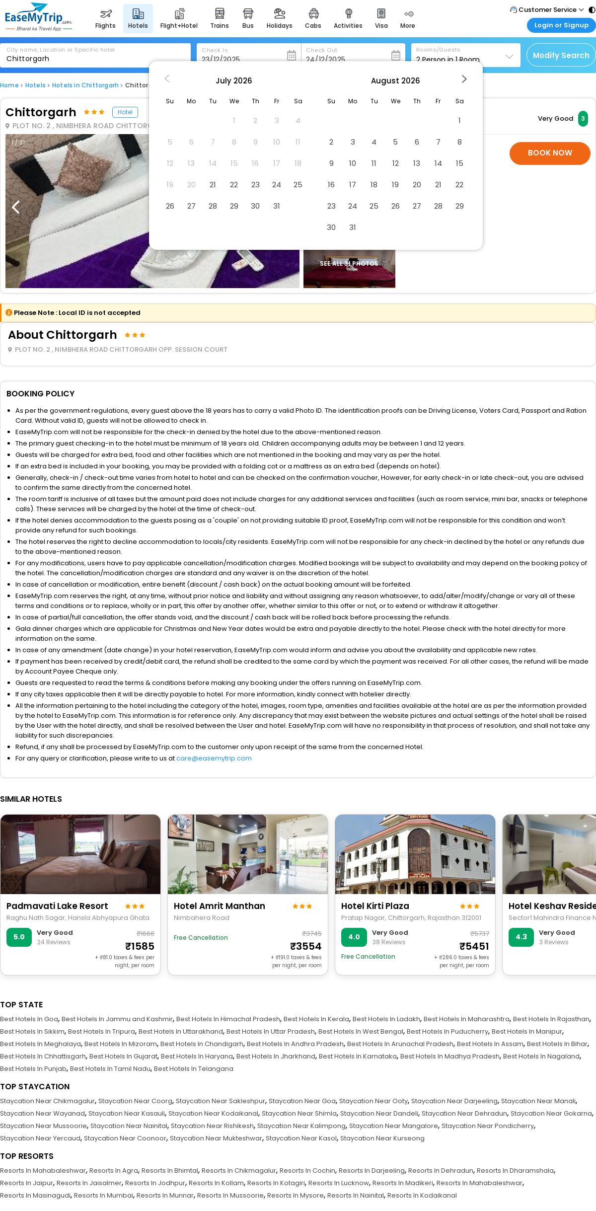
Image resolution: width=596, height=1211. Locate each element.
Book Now (550, 153)
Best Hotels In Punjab (33, 1068)
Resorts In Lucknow (338, 1183)
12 (395, 163)
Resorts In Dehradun (440, 1170)
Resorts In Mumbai (103, 1195)
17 (352, 184)
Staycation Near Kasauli (126, 1113)
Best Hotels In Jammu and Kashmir (117, 1019)
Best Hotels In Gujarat (123, 1056)
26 (170, 206)
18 (374, 184)
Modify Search (561, 55)
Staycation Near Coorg (135, 1101)
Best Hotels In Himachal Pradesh (228, 1019)
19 (395, 184)
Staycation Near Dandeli (379, 1113)
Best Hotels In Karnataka (358, 1056)
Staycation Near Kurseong (382, 1138)
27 (191, 206)
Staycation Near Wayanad (42, 1113)
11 (374, 163)
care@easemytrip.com (214, 758)
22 (234, 184)
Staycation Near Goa (302, 1101)
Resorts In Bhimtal (170, 1170)
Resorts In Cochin (307, 1170)
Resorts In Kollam (216, 1183)
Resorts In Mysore (295, 1195)
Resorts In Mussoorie (230, 1195)
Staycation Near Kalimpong (301, 1126)
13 (416, 163)
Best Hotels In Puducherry (447, 1031)
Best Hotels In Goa (29, 1019)
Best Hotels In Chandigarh (201, 1044)
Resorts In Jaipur (26, 1183)
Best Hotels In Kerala (316, 1019)
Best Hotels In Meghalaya (40, 1044)
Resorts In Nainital (355, 1195)
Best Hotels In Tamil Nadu (110, 1068)
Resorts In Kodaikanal (422, 1195)
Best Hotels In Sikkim (32, 1031)
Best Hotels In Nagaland (541, 1056)
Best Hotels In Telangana (193, 1068)
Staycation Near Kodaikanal (213, 1113)
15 (459, 163)
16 (331, 184)
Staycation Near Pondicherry (488, 1126)
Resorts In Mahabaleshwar (43, 1170)
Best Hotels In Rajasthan (551, 1019)
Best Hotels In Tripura (101, 1031)
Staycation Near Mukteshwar (216, 1138)
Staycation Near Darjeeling (454, 1101)
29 (234, 206)
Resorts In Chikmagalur (239, 1170)
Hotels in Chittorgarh (85, 85)
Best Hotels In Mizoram (120, 1044)
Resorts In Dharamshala (515, 1170)
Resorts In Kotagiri (276, 1183)
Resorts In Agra (113, 1170)
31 (276, 206)
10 (352, 163)
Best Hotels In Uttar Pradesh (270, 1031)
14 (438, 163)
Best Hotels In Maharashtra (467, 1019)
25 (298, 184)
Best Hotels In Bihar (557, 1044)
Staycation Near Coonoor (125, 1138)
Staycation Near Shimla (299, 1113)
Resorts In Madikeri (402, 1183)
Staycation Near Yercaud (40, 1138)
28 (213, 206)
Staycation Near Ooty (373, 1101)
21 (213, 184)
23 (255, 184)
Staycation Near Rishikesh (212, 1126)
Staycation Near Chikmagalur (47, 1101)
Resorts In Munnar (165, 1195)
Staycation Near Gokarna (551, 1113)
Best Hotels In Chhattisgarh (43, 1056)
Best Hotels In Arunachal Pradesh (400, 1044)
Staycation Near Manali (538, 1101)
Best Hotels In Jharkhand (275, 1056)
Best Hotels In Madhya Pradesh (450, 1056)
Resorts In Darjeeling (372, 1170)
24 (276, 184)
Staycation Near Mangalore (393, 1126)
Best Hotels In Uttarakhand (181, 1031)
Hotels (35, 85)
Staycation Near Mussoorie (43, 1126)
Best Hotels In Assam (490, 1044)
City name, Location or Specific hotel (60, 49)
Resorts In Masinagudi (35, 1195)
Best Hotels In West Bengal (360, 1031)
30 (255, 206)
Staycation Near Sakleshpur (220, 1101)
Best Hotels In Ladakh (386, 1019)
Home (9, 85)
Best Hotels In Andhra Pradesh (295, 1044)
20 (417, 184)
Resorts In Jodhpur (155, 1183)
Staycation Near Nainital (128, 1126)
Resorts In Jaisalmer (89, 1183)
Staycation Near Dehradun (464, 1113)
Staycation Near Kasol (301, 1138)
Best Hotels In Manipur (527, 1031)
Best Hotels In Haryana (197, 1056)
